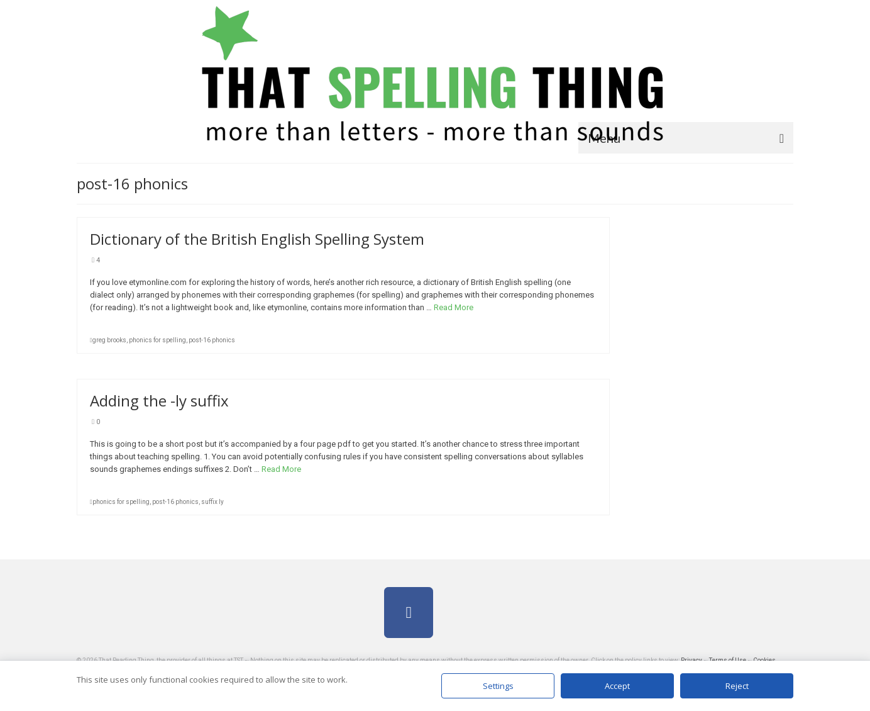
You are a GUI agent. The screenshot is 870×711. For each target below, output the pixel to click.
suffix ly (212, 501)
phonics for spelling (157, 340)
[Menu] (685, 138)
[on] (461, 612)
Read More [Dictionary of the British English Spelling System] (453, 307)
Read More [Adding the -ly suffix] (281, 469)
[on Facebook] (408, 612)
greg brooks (109, 340)
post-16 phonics (212, 340)
